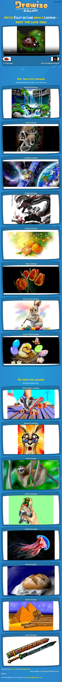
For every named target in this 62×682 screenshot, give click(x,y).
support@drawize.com (34, 677)
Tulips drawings (31, 264)
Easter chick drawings (31, 334)
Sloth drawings (31, 458)
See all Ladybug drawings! (50, 63)
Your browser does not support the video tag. (31, 41)
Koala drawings (31, 123)
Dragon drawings (31, 193)
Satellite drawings (31, 158)
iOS (49, 671)
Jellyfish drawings (31, 529)
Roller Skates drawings (31, 388)
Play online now (24, 669)
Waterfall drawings (31, 87)
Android (45, 671)
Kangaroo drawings (31, 423)
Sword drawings (31, 635)
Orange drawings (31, 228)
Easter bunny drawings (31, 299)
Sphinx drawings (31, 600)
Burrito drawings (31, 494)
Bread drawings (31, 564)
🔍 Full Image (8, 63)
